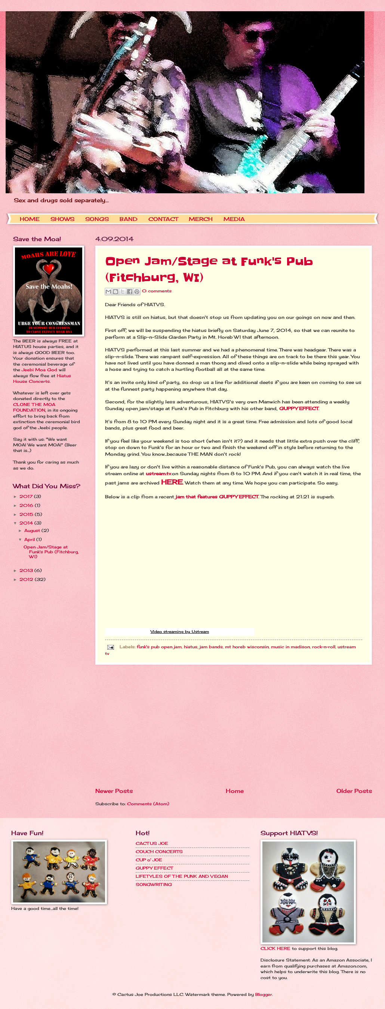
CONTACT (163, 219)
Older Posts (354, 790)
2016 (27, 505)
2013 (26, 570)
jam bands (211, 646)
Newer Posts (114, 790)
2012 (27, 579)
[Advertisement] (233, 726)
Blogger (263, 994)
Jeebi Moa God (39, 369)
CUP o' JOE (149, 859)
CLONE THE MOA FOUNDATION (34, 407)
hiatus (190, 646)
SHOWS (62, 219)
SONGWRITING (154, 884)
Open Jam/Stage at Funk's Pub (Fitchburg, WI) (51, 552)
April (30, 539)
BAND (129, 219)
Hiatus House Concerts (42, 378)
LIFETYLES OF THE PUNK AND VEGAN (182, 876)
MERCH (201, 219)
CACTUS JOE (152, 843)
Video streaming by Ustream (180, 631)
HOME (30, 219)
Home (235, 790)
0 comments (157, 291)
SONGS (97, 219)
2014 (26, 523)
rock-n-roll (323, 646)
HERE (172, 482)
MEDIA (234, 219)
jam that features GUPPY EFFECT (217, 496)
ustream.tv (158, 473)
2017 (26, 496)
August (32, 530)
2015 (27, 514)
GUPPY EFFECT (298, 408)
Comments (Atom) (148, 803)
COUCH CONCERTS (159, 851)
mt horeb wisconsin (247, 646)
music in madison (290, 646)
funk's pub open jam (159, 646)
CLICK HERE (275, 948)
